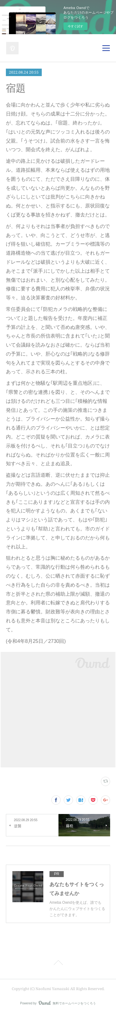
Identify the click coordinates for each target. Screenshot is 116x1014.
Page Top (58, 963)
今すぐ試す (75, 26)
